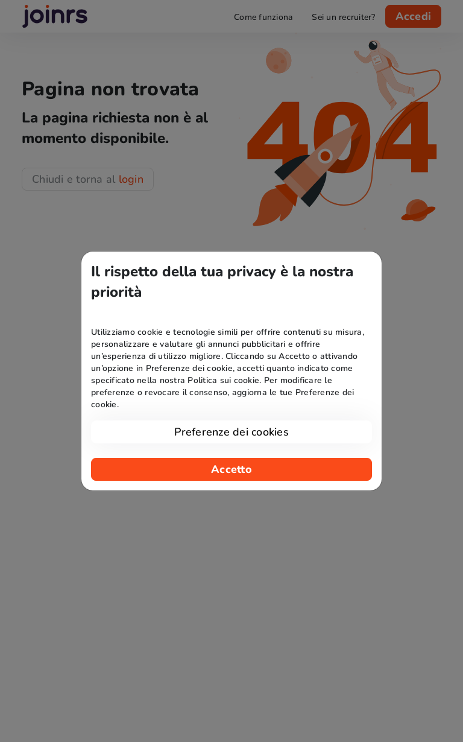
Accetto (231, 469)
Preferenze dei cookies (231, 432)
